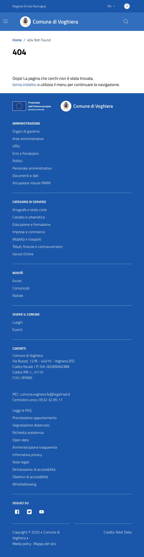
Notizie (17, 295)
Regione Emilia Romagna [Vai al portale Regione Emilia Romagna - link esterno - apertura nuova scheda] (29, 6)
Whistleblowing (24, 484)
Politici (17, 161)
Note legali (20, 462)
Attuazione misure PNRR (31, 183)
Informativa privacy (27, 454)
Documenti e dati (25, 175)
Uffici (16, 146)
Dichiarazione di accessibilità (33, 469)
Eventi (17, 329)
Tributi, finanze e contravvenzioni (37, 246)
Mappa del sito (44, 543)
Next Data (124, 532)
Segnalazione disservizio (30, 425)
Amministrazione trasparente (34, 447)
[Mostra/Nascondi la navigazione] (5, 21)
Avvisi (16, 280)
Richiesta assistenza (28, 432)
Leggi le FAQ (22, 410)
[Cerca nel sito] (126, 21)
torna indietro (24, 84)
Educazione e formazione (31, 224)
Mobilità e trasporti (26, 239)
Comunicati (21, 288)
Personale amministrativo (32, 168)
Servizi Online (22, 254)
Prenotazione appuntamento (34, 417)
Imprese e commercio (28, 232)
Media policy (21, 543)
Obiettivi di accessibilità (30, 477)
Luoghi (17, 322)
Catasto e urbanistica (28, 217)
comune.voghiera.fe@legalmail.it (45, 394)
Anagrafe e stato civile (29, 209)
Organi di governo (25, 131)
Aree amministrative (28, 138)
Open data (20, 440)
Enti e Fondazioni (25, 153)
